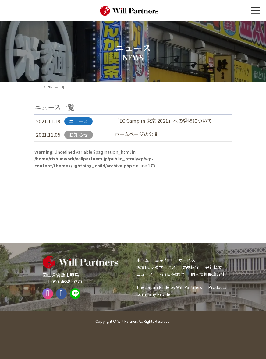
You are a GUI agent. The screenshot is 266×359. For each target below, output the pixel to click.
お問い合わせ (172, 274)
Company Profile (153, 294)
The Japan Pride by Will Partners (169, 287)
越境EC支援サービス (156, 267)
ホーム (142, 260)
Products (217, 287)
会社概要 (213, 267)
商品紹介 (190, 267)
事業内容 (163, 260)
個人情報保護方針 (208, 274)
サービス (186, 260)
